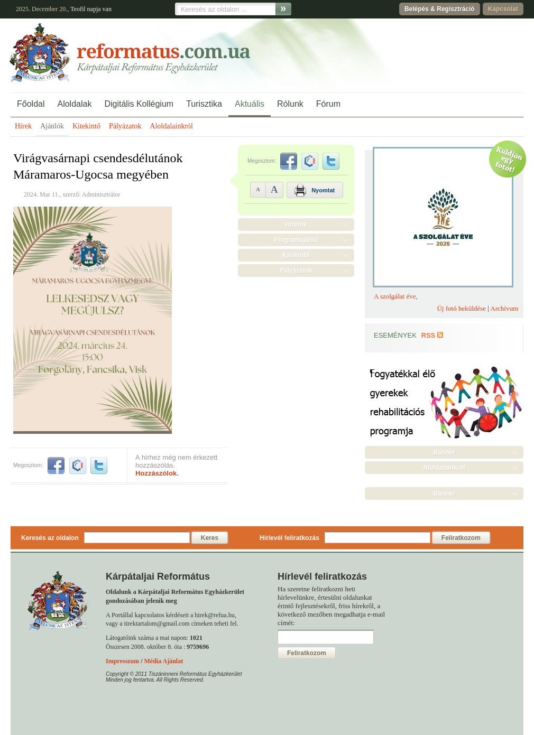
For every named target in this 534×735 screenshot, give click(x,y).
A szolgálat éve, (396, 296)
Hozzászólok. (157, 473)
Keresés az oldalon (50, 538)
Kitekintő (86, 126)
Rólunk (290, 103)
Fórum (328, 103)
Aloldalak (74, 103)
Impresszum (122, 661)
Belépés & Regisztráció (439, 9)
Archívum (504, 308)
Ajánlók (52, 126)
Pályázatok (125, 126)
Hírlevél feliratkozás (289, 538)
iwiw (77, 465)
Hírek (23, 126)
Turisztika (204, 103)
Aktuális (249, 103)
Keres (209, 538)
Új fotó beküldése (461, 308)
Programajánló (296, 240)
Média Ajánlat (163, 661)
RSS (428, 335)
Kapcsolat (503, 9)
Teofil (77, 9)
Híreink (296, 224)
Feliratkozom (461, 538)
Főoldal (30, 103)
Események (395, 335)
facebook (56, 465)
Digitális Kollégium (138, 103)
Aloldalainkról (171, 126)
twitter (98, 465)
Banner (444, 452)
